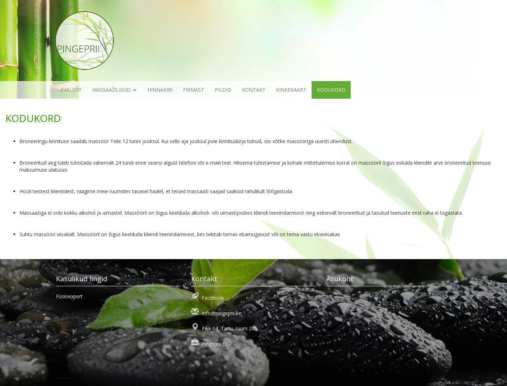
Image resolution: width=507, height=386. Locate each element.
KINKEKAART (291, 89)
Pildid (223, 89)
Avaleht (71, 89)
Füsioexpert (69, 296)
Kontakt (253, 89)
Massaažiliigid (114, 89)
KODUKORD (331, 89)
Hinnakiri (160, 89)
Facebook (213, 297)
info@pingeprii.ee (221, 313)
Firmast (193, 89)
